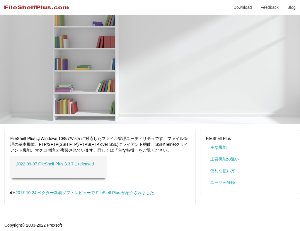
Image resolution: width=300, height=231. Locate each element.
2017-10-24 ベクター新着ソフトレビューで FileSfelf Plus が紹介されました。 (87, 192)
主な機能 (218, 147)
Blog (291, 7)
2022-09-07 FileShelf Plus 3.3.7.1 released (55, 164)
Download (242, 7)
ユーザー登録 (222, 182)
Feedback (269, 7)
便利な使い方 (222, 170)
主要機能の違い (224, 159)
